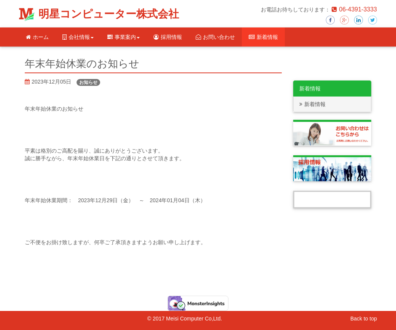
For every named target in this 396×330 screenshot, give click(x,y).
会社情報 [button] (78, 37)
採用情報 (167, 37)
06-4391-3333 (354, 9)
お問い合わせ (215, 37)
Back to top (363, 319)
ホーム (37, 37)
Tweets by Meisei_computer (332, 199)
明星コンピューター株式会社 (108, 14)
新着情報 (263, 37)
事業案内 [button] (123, 37)
